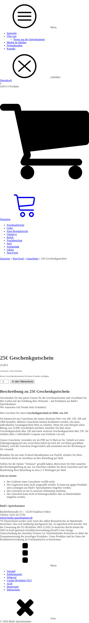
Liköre (10, 249)
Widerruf (11, 577)
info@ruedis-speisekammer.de (16, 517)
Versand (11, 571)
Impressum (13, 586)
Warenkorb (6, 80)
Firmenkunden (14, 45)
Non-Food (12, 252)
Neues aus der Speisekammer (29, 39)
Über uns (11, 36)
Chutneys (12, 234)
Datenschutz (13, 589)
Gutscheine (32, 258)
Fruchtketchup (14, 240)
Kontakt (11, 48)
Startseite (12, 33)
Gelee (10, 228)
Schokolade (13, 246)
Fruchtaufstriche (15, 225)
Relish (10, 237)
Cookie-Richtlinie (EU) (19, 580)
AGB (9, 583)
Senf (9, 243)
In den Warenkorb (22, 381)
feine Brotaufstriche (17, 231)
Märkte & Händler (16, 42)
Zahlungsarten (14, 574)
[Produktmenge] (4, 381)
